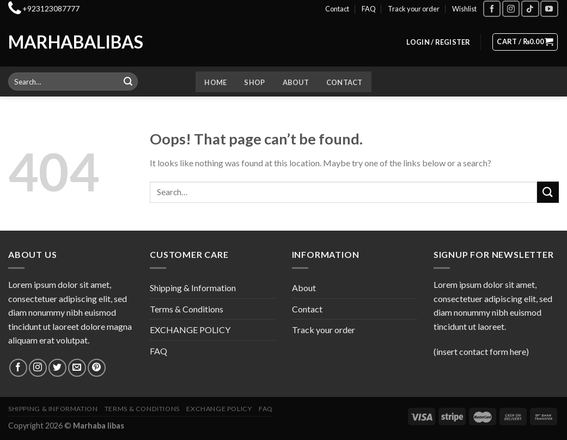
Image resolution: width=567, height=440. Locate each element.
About (296, 82)
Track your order (414, 8)
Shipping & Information (193, 287)
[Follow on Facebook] (492, 8)
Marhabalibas (53, 42)
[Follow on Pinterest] (97, 368)
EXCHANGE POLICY (190, 329)
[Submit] (128, 82)
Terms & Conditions (186, 309)
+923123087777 (51, 8)
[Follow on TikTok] (530, 8)
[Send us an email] (77, 368)
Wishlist (464, 8)
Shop (254, 82)
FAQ (369, 8)
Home (215, 82)
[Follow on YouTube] (549, 8)
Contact (337, 8)
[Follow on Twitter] (57, 368)
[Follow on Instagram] (511, 8)
